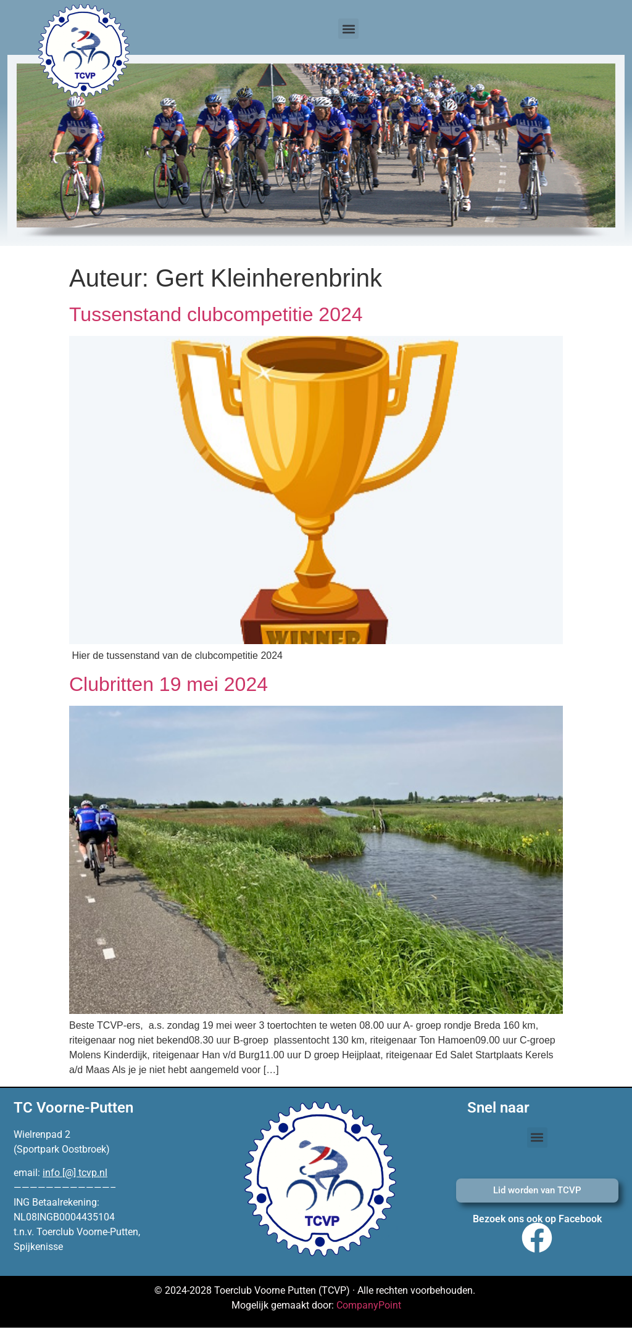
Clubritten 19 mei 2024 (168, 684)
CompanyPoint (368, 1305)
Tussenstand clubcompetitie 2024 (216, 314)
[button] (348, 28)
